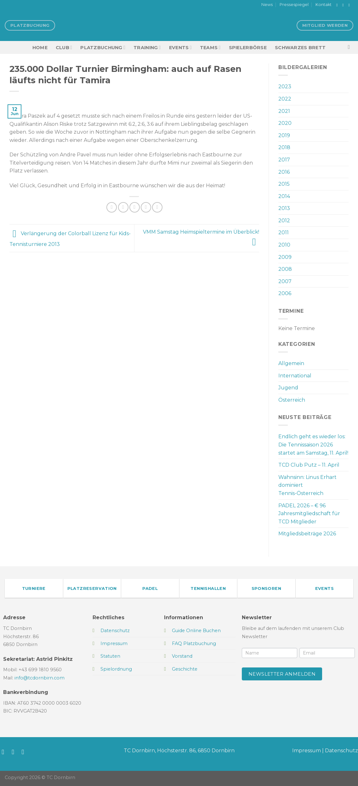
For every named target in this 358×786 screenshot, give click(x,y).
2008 (285, 269)
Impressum (306, 751)
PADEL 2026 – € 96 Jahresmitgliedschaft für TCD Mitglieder (309, 514)
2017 (284, 160)
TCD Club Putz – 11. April (308, 465)
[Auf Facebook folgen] (338, 5)
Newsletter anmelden (282, 674)
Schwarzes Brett (300, 47)
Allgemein (291, 363)
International (294, 376)
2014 (284, 196)
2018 (284, 147)
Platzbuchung (102, 47)
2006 (284, 293)
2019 (284, 135)
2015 (284, 184)
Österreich (291, 400)
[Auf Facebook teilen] (111, 207)
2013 (284, 208)
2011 (283, 233)
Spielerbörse (248, 47)
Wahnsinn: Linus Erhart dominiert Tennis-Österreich (307, 485)
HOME (40, 47)
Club (64, 47)
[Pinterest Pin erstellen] (146, 207)
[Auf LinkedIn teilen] (157, 207)
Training (147, 47)
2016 (284, 172)
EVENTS (180, 47)
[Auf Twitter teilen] (123, 207)
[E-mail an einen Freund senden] (134, 207)
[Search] (350, 47)
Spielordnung (116, 669)
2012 (284, 221)
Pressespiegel (294, 4)
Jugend (288, 388)
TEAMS (210, 47)
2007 (285, 281)
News (267, 4)
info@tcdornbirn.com (39, 678)
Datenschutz (341, 751)
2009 (285, 257)
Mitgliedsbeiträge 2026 (307, 534)
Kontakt (323, 4)
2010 (284, 245)
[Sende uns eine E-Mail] (350, 5)
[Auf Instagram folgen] (344, 5)
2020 (285, 123)
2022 (284, 99)
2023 (284, 87)
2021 (284, 111)
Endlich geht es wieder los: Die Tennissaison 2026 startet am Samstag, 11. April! (313, 445)
